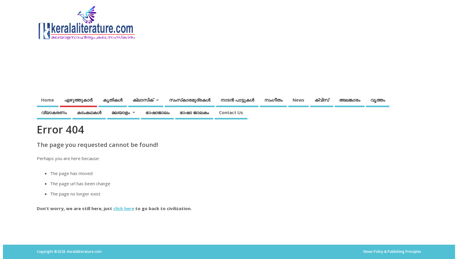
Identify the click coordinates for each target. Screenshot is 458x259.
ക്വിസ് (322, 100)
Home (47, 100)
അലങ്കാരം (349, 100)
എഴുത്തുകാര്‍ (78, 100)
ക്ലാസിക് (143, 100)
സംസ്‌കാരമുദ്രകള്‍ (189, 100)
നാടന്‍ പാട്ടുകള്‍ (237, 100)
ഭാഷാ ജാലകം (194, 112)
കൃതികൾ (112, 100)
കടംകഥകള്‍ (89, 112)
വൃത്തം (377, 100)
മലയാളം (121, 112)
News (298, 100)
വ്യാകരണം (54, 112)
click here (123, 208)
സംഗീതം (273, 100)
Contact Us (231, 112)
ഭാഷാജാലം (157, 112)
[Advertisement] (309, 46)
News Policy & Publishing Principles (392, 251)
